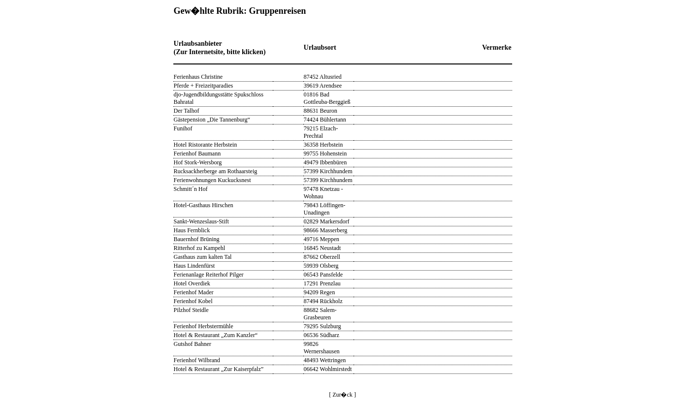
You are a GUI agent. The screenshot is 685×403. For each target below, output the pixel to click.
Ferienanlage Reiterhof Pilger (209, 274)
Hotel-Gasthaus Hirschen (203, 205)
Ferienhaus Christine (198, 76)
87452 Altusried (323, 76)
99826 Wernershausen (322, 348)
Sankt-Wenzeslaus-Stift (201, 221)
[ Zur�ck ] (342, 394)
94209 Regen (319, 292)
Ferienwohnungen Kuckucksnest (212, 180)
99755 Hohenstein (325, 153)
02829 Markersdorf (327, 221)
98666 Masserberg (326, 230)
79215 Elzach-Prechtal (321, 132)
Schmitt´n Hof (191, 189)
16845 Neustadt (322, 248)
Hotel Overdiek (192, 283)
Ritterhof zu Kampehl (200, 248)
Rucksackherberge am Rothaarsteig (216, 171)
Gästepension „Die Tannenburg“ (212, 119)
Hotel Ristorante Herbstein (205, 144)
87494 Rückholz (323, 301)
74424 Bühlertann (325, 119)
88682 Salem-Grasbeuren (320, 314)
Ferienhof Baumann (197, 153)
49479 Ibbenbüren (325, 162)
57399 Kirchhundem (328, 171)
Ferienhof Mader (194, 292)
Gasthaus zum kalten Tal (203, 256)
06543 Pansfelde (323, 274)
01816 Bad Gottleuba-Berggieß (327, 98)
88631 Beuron (320, 110)
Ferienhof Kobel (193, 301)
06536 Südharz (321, 335)
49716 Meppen (321, 239)
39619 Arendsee (323, 85)
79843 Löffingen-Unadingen (325, 209)
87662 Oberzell (322, 256)
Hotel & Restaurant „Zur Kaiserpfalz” (219, 369)
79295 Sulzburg (322, 326)
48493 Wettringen (325, 360)
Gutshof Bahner (192, 344)
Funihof (183, 128)
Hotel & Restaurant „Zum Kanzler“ (216, 335)
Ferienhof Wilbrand (197, 360)
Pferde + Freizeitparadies (203, 85)
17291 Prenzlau (322, 283)
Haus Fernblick (192, 230)
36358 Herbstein (323, 144)
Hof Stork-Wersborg (198, 162)
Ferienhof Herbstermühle (203, 326)
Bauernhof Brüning (197, 239)
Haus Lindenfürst (194, 265)
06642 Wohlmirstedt (328, 369)
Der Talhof (186, 110)
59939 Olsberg (321, 265)
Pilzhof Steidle (191, 310)
